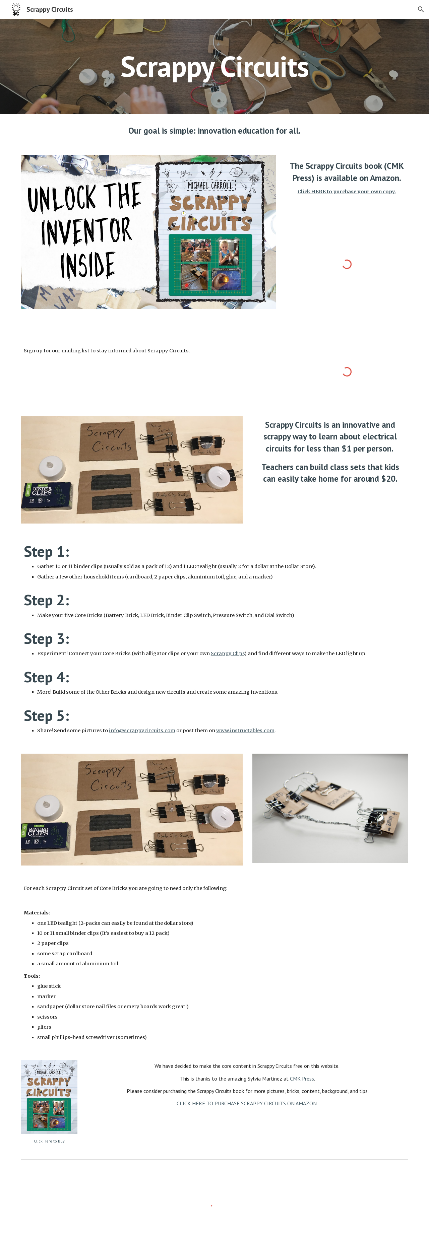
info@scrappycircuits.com (142, 731)
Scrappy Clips (227, 653)
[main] (214, 66)
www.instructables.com (245, 731)
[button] (421, 9)
